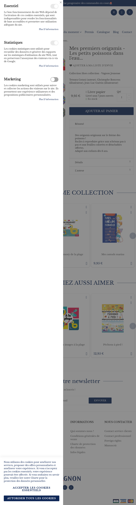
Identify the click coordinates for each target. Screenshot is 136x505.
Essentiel (54, 6)
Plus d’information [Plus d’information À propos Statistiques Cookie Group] (48, 66)
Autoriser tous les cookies (31, 498)
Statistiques (54, 43)
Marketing (54, 79)
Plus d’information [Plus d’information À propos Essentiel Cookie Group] (48, 29)
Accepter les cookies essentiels (31, 489)
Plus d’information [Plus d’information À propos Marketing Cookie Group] (48, 99)
